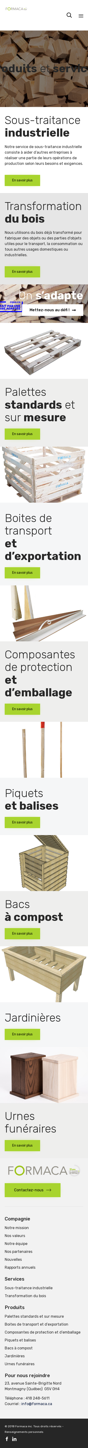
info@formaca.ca (36, 1404)
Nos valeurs (15, 1236)
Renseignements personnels (24, 1432)
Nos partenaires (18, 1251)
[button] (22, 180)
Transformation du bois (25, 1296)
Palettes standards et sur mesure (34, 1316)
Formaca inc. (24, 1426)
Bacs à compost (19, 1348)
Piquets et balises (20, 1340)
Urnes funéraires (19, 1364)
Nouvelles (13, 1259)
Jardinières (15, 1356)
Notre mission (17, 1228)
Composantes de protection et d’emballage (42, 1332)
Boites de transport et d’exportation (36, 1324)
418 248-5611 (38, 1398)
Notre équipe (16, 1243)
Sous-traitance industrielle (29, 1288)
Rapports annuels (20, 1267)
